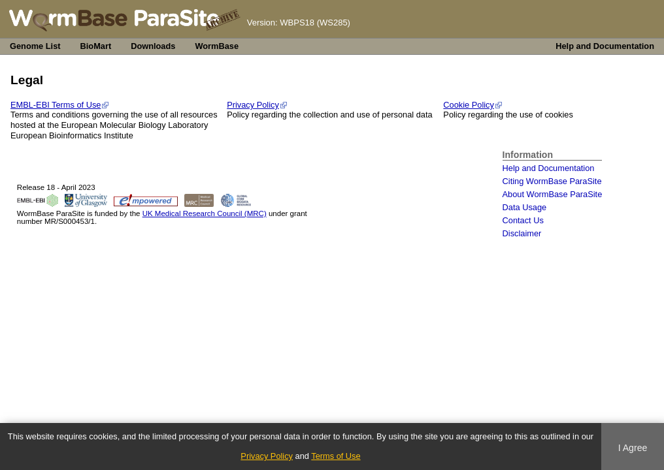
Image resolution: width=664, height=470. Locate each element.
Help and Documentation (605, 46)
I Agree (633, 448)
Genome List (35, 46)
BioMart (96, 46)
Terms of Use (335, 456)
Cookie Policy (468, 105)
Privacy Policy (253, 105)
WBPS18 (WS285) (315, 22)
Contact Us (523, 220)
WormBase (217, 46)
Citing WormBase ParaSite (552, 181)
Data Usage (525, 207)
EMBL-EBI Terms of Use (55, 105)
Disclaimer (522, 233)
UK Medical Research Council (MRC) (204, 213)
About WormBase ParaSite (553, 194)
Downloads (153, 46)
